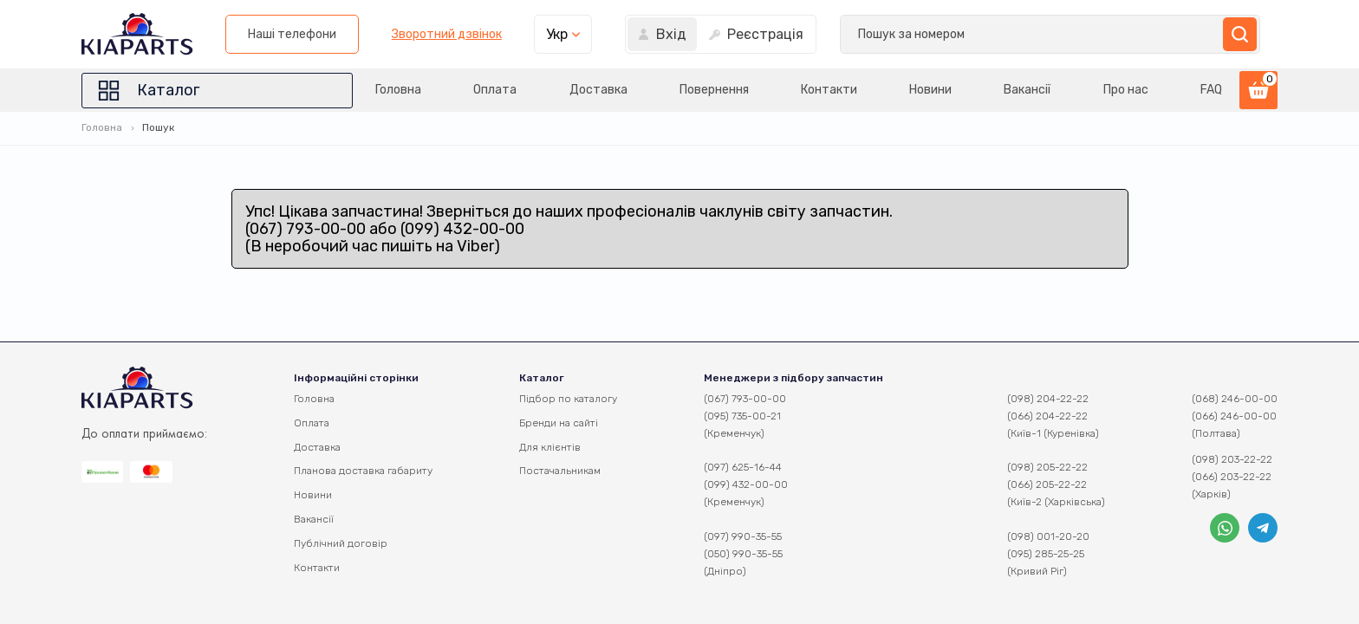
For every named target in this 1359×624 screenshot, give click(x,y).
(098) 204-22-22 (1048, 399)
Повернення (710, 89)
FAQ (1211, 89)
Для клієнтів (550, 447)
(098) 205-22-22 (1047, 467)
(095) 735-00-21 (742, 416)
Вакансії (1026, 89)
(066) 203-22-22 (1231, 477)
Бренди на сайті (558, 423)
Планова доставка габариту (363, 471)
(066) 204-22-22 (1047, 416)
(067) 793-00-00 (745, 399)
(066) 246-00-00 (1234, 416)
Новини (928, 89)
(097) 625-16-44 (743, 467)
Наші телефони (745, 34)
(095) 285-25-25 (1045, 554)
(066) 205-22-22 (1047, 484)
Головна (391, 89)
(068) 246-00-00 (1235, 399)
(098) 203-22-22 (1232, 459)
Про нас (1125, 89)
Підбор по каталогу (568, 399)
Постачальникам (560, 471)
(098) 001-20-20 (1048, 536)
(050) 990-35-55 (743, 554)
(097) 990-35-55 (743, 536)
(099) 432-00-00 (746, 484)
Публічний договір (340, 543)
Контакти (825, 89)
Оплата (488, 89)
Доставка (593, 89)
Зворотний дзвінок (899, 35)
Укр (1010, 34)
